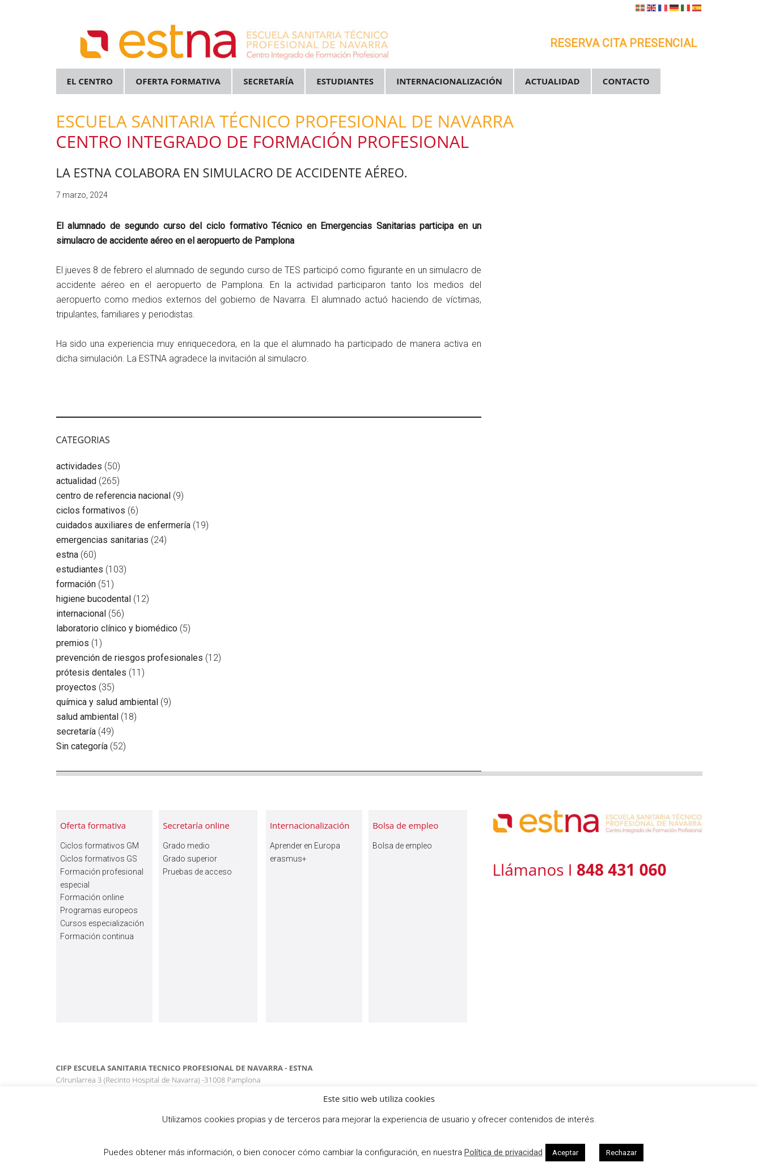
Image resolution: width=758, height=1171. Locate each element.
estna (67, 554)
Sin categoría (82, 746)
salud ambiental (87, 716)
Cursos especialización (102, 923)
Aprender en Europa (305, 845)
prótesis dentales (91, 672)
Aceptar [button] (565, 1152)
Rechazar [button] (621, 1152)
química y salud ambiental (107, 702)
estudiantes (79, 569)
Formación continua (97, 936)
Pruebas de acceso (197, 871)
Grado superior (190, 858)
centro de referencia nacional (113, 495)
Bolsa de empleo (402, 845)
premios (72, 643)
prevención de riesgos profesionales (129, 657)
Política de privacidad (503, 1152)
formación (76, 584)
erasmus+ (288, 858)
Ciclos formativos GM (99, 845)
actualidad (76, 481)
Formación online (92, 897)
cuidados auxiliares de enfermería (123, 525)
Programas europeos (99, 910)
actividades (79, 466)
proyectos (76, 687)
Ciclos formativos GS (98, 858)
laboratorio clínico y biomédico (116, 628)
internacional (81, 613)
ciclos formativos (90, 510)
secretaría (76, 731)
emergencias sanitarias (102, 539)
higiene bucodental (93, 598)
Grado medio (186, 845)
